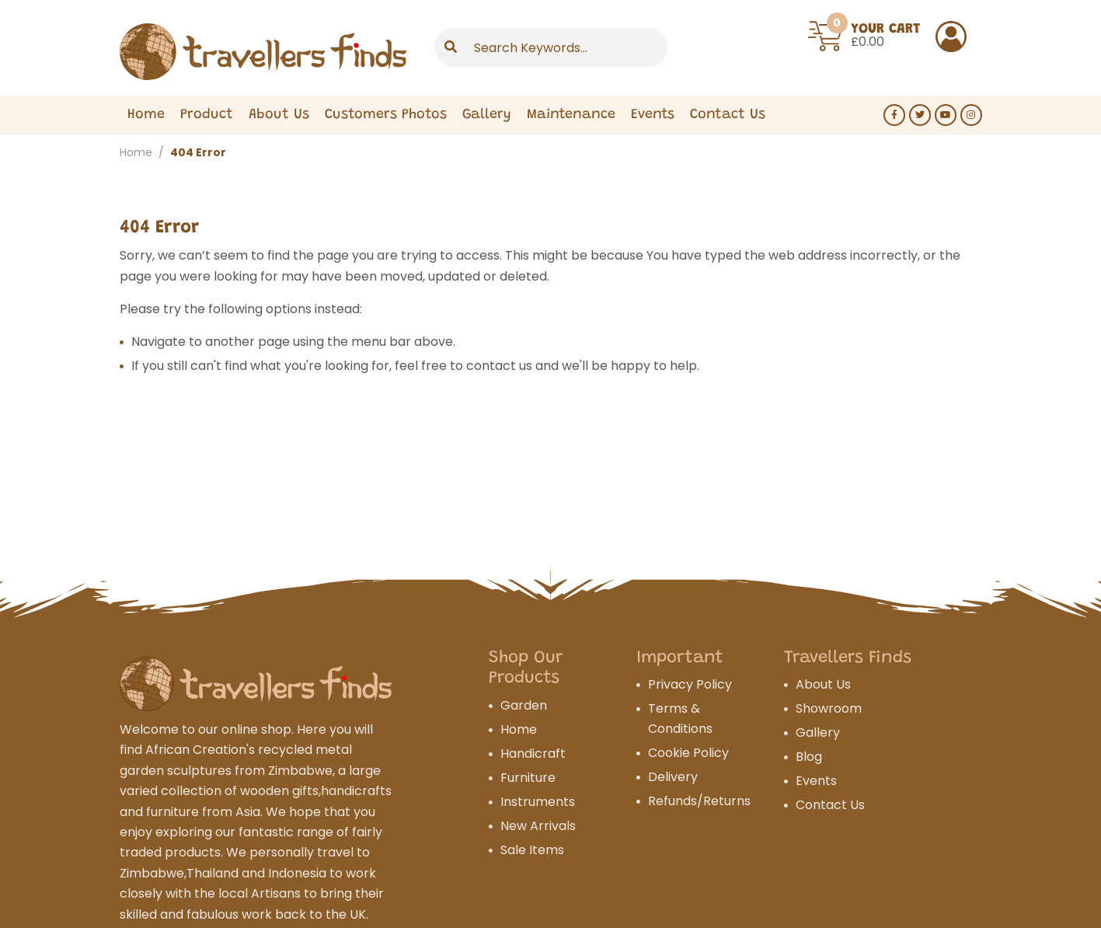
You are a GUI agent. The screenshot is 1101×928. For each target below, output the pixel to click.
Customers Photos (386, 115)
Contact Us (830, 805)
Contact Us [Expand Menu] (727, 115)
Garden (523, 705)
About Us (279, 115)
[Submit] (450, 47)
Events (652, 115)
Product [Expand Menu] (206, 115)
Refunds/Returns (699, 801)
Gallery (486, 115)
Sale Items (532, 850)
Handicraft (533, 753)
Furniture (528, 778)
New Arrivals (538, 826)
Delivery (673, 777)
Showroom (829, 708)
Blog (809, 757)
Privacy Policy (690, 684)
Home (146, 115)
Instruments (537, 802)
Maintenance (571, 115)
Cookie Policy (688, 753)
